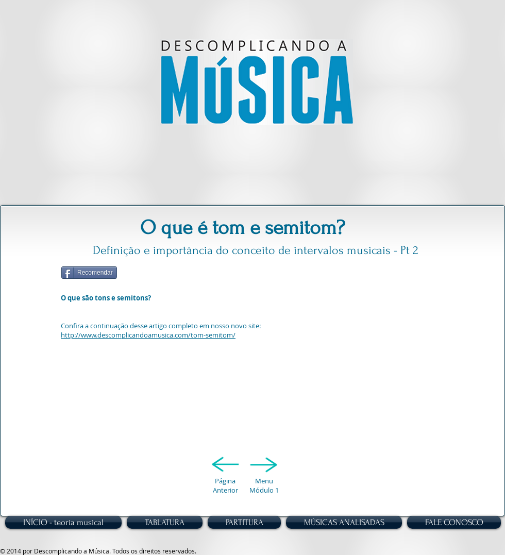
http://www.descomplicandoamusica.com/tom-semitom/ (148, 335)
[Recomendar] (89, 272)
